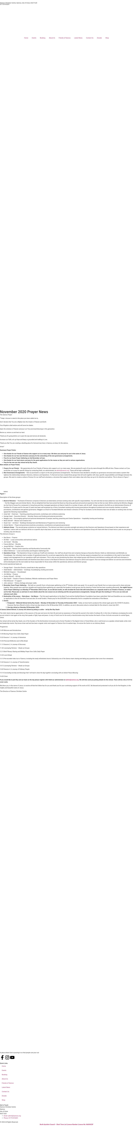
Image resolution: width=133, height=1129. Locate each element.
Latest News (78, 38)
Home (26, 38)
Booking (42, 38)
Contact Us (89, 38)
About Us (52, 38)
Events (34, 38)
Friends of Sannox (65, 38)
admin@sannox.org (62, 470)
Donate (99, 38)
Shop (107, 38)
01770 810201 (5, 4)
